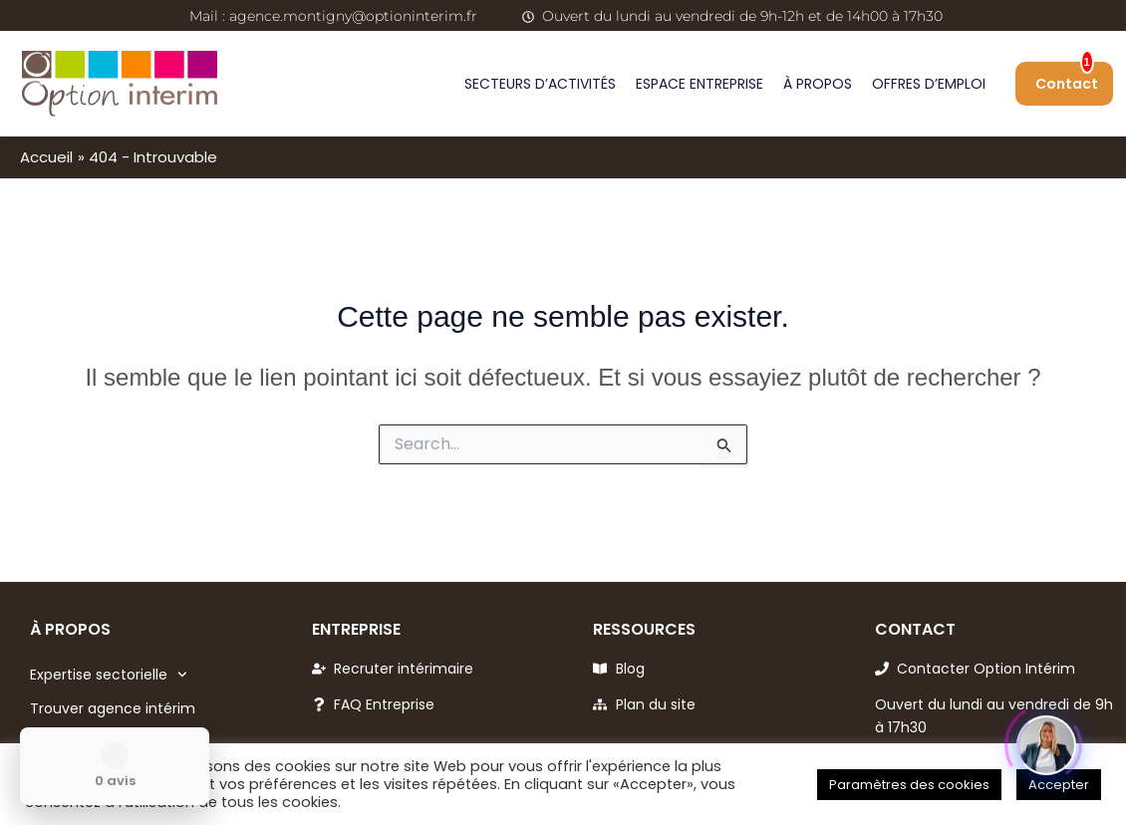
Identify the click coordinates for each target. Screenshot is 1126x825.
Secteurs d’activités (540, 84)
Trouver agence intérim (112, 708)
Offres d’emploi (928, 84)
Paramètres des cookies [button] (909, 784)
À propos (817, 84)
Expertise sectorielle (108, 674)
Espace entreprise (699, 84)
